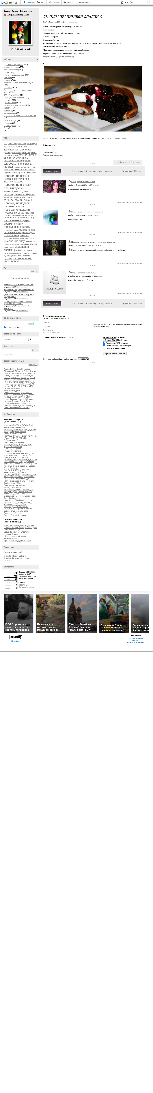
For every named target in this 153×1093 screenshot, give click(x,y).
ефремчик (20, 408)
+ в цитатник (72, 22)
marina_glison (18, 382)
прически (23, 235)
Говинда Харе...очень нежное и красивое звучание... (18, 302)
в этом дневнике (13, 327)
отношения (29, 215)
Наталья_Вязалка (11, 401)
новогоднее (28, 172)
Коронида (24, 395)
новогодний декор (14, 212)
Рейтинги (55, 2)
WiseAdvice (26, 532)
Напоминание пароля (51, 332)
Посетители (23, 585)
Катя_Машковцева (12, 395)
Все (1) (35, 350)
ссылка (95, 185)
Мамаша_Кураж (11, 534)
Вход (41, 2)
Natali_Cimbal (9, 375)
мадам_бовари (19, 472)
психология (8, 238)
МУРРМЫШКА (24, 397)
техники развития (11, 67)
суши (6, 247)
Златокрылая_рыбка (12, 390)
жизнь (25, 157)
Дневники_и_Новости (28, 459)
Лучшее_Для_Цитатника (14, 507)
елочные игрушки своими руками (20, 156)
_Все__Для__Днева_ (13, 449)
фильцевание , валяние (14, 97)
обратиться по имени (86, 181)
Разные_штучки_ (11, 444)
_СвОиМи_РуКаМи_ (12, 436)
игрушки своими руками (14, 75)
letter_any (8, 382)
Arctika (7, 369)
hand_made (17, 498)
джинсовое (25, 149)
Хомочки (24, 457)
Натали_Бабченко (25, 399)
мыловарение (10, 113)
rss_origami (8, 560)
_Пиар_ (7, 438)
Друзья (15, 11)
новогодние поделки (17, 209)
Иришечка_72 (26, 393)
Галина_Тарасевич (12, 388)
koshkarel (20, 380)
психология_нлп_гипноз (14, 528)
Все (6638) (33, 365)
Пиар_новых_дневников (14, 485)
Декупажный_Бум (28, 474)
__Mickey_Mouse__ (23, 502)
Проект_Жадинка (24, 509)
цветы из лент (24, 258)
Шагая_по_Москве (29, 436)
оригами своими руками (14, 215)
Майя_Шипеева (10, 399)
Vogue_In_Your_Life (12, 532)
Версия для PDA (136, 638)
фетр (15, 258)
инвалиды (27, 163)
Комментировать (52, 171)
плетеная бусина (11, 230)
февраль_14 (27, 489)
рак (14, 238)
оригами (7, 100)
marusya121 (29, 382)
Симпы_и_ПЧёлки (27, 481)
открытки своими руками (14, 105)
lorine (73, 273)
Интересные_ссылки (13, 489)
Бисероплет (20, 479)
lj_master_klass (10, 556)
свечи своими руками (17, 244)
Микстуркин (77, 212)
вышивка (8, 110)
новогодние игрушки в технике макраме (16, 180)
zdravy (6, 432)
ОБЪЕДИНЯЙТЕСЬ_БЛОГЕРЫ (17, 470)
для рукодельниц (11, 95)
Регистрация (30, 2)
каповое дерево (20, 167)
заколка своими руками (17, 160)
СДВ (27, 479)
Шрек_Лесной (10, 408)
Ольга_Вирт (25, 401)
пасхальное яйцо (26, 217)
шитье (6, 72)
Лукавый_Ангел (10, 397)
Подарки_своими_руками (83, 242)
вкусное (7, 78)
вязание (7, 80)
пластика (8, 123)
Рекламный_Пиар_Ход (13, 462)
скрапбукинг (31, 244)
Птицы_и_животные (12, 451)
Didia (19, 369)
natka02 (21, 384)
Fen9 (73, 181)
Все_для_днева (10, 492)
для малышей (10, 103)
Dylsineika (25, 369)
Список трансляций (13, 552)
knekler (13, 380)
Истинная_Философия (13, 429)
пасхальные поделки (17, 226)
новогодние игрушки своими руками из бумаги (19, 193)
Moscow (7, 504)
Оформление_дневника (14, 496)
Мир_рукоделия (27, 453)
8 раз (55, 152)
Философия (9, 479)
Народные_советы (18, 432)
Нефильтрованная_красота (25, 464)
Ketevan (33, 371)
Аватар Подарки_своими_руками (20, 32)
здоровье (10, 163)
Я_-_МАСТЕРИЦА (16, 508)
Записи (7, 11)
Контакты (136, 640)
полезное (8, 87)
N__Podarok (30, 373)
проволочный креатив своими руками (20, 116)
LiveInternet (10, 2)
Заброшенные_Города (13, 440)
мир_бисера (29, 462)
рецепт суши (29, 238)
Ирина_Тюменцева (12, 393)
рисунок (24, 241)
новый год (29, 213)
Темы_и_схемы (25, 444)
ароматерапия (10, 126)
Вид (126, 3)
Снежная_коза (18, 405)
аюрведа (32, 143)
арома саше (22, 144)
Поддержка (122, 2)
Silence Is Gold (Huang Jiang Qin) (19, 285)
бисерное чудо (10, 120)
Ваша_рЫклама (11, 434)
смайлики (68, 337)
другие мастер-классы (13, 65)
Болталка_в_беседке (13, 513)
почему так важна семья (115, 138)
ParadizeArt (9, 525)
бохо (5, 147)
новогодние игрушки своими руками (17, 186)
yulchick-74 (29, 384)
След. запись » (105, 171)
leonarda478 (29, 380)
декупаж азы (11, 149)
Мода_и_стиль (30, 429)
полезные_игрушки (12, 453)
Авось (68, 2)
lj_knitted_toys (10, 558)
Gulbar (26, 371)
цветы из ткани (11, 261)
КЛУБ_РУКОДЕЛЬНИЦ (13, 477)
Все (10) (34, 271)
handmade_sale (25, 500)
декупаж (21, 146)
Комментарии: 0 (22, 287)
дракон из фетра (17, 153)
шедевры (8, 354)
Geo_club (8, 498)
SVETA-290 (15, 378)
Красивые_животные (13, 447)
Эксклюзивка (19, 427)
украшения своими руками (16, 248)
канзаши (9, 166)
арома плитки (12, 144)
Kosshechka (9, 373)
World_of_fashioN (18, 504)
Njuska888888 (22, 375)
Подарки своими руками (5, 14)
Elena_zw (19, 371)
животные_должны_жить (14, 494)
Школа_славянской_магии (15, 536)
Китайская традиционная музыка (19, 290)
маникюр (16, 172)
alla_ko (23, 378)
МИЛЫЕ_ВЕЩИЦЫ (19, 438)
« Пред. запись (77, 171)
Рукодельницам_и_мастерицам (17, 540)
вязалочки (8, 472)
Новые (139, 171)
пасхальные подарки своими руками (17, 222)
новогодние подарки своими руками (17, 204)
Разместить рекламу (136, 642)
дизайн (7, 152)
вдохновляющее (11, 70)
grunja (6, 380)
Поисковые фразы (26, 587)
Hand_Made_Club (11, 500)
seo (5, 143)
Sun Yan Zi (8, 309)
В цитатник (137, 202)
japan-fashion (9, 502)
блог (6, 128)
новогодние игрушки (17, 175)
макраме (7, 108)
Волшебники (29, 477)
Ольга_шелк (26, 403)
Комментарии (26, 11)
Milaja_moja (19, 373)
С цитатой (128, 202)
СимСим (7, 405)
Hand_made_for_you (12, 530)
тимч (27, 408)
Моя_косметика (10, 455)
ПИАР (20, 434)
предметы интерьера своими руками (19, 83)
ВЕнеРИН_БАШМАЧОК (23, 386)
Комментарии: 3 (23, 306)
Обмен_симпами (25, 492)
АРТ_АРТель (28, 525)
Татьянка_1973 (30, 405)
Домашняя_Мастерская (14, 442)
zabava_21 (8, 386)
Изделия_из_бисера (26, 455)
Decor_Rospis (30, 496)
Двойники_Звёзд (11, 459)
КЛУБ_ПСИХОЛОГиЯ (13, 487)
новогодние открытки (11, 197)
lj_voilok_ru (21, 556)
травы (12, 247)
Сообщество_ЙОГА (12, 483)
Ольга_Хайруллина (12, 403)
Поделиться (135, 162)
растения (20, 238)
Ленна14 (32, 395)
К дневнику (91, 171)
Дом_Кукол (8, 464)
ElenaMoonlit (9, 371)
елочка (26, 152)
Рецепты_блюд (10, 538)
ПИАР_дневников (11, 481)
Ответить (120, 202)
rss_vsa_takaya (22, 558)
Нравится (123, 162)
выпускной (11, 147)
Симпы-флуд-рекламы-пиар (16, 511)
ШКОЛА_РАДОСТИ (12, 474)
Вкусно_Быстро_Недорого (15, 515)
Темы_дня (18, 525)
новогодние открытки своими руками (18, 198)
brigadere (31, 378)
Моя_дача (8, 425)
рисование (11, 241)
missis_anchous (10, 384)
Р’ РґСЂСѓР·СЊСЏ (22, 49)
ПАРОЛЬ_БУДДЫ (20, 425)
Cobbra (13, 369)
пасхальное (10, 217)
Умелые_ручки (31, 528)
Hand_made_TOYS (12, 457)
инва (19, 163)
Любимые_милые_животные (16, 466)
